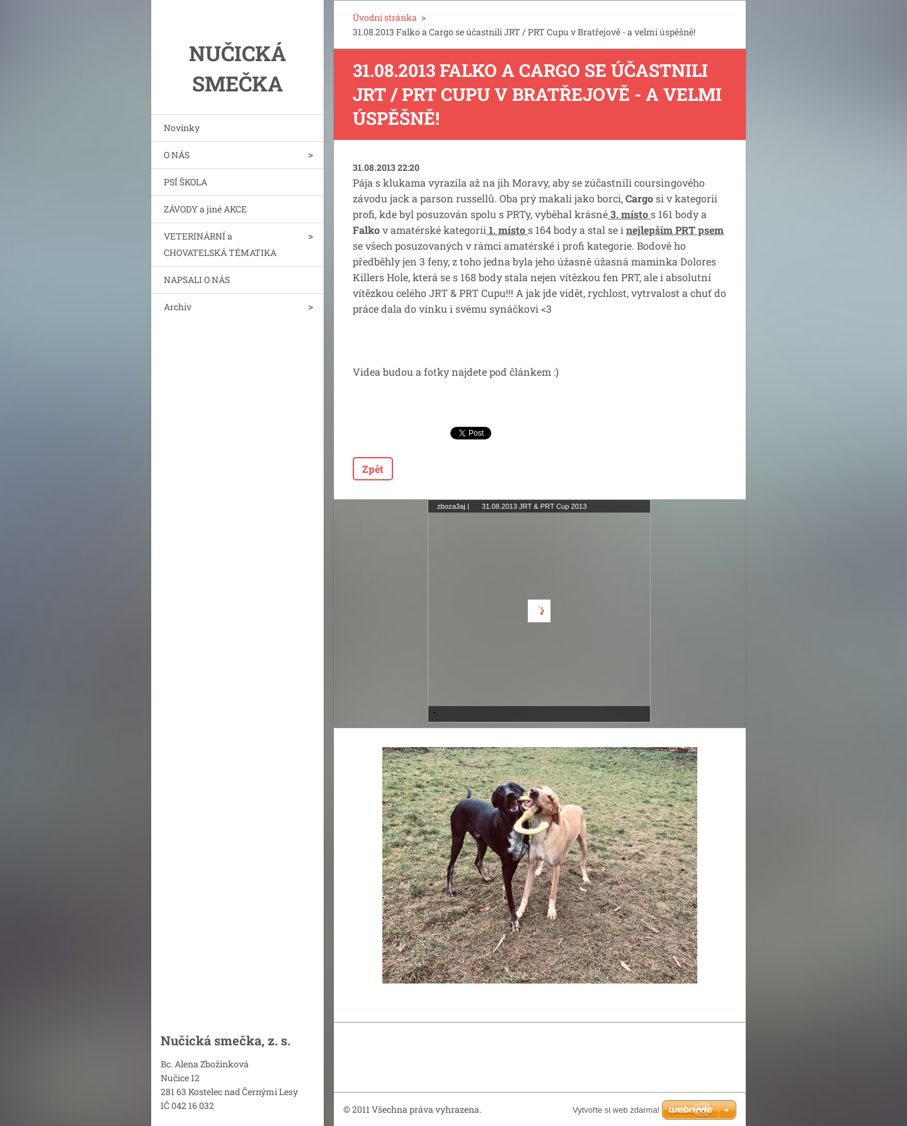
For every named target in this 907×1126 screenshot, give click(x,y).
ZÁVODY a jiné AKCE (205, 209)
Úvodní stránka (385, 17)
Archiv (177, 307)
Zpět (373, 468)
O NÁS (177, 155)
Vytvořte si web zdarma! (616, 1110)
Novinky (182, 128)
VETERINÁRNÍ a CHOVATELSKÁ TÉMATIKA (220, 244)
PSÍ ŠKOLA (185, 182)
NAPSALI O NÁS (197, 280)
